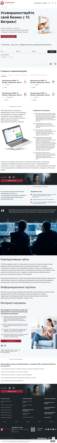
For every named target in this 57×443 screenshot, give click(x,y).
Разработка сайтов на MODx (6, 412)
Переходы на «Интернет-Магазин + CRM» (38, 75)
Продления (10, 75)
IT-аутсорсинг (47, 417)
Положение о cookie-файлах (13, 441)
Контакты (51, 421)
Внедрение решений (27, 398)
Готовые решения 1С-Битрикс (6, 414)
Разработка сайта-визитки (6, 407)
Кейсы (5, 421)
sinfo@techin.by (16, 431)
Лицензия (4, 75)
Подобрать (52, 51)
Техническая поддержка (50, 398)
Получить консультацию (8, 36)
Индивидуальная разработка (6, 417)
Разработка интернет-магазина (7, 404)
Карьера (28, 421)
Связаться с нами (12, 180)
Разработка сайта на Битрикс (6, 409)
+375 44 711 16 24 (40, 3)
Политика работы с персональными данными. (23, 441)
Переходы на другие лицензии (21, 75)
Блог (40, 421)
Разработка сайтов (5, 398)
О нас (16, 421)
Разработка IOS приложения (27, 417)
